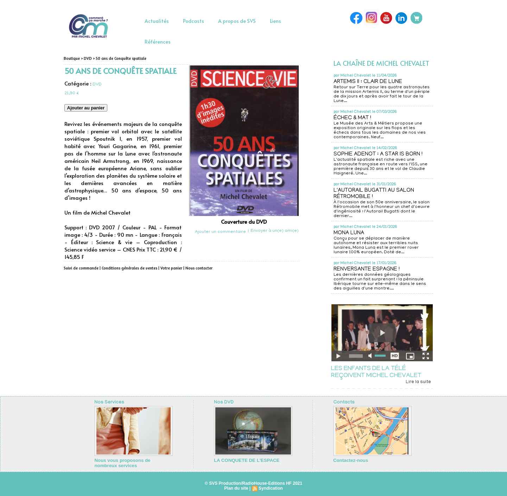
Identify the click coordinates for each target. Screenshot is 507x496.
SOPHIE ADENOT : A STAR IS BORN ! (379, 154)
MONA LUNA (350, 233)
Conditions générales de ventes (128, 268)
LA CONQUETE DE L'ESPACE (243, 460)
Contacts (343, 402)
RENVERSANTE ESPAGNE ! (367, 269)
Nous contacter (196, 268)
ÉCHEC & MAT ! (353, 118)
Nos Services (109, 402)
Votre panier (169, 268)
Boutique (72, 58)
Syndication (271, 487)
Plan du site (236, 487)
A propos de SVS (237, 21)
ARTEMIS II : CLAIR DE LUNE (369, 82)
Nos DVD (223, 402)
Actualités (157, 21)
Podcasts (193, 21)
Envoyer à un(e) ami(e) (275, 231)
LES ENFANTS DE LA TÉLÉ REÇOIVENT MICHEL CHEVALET (376, 372)
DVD (86, 58)
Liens (275, 21)
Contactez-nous (349, 460)
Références (158, 41)
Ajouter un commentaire (220, 232)
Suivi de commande (80, 268)
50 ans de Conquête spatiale (119, 58)
